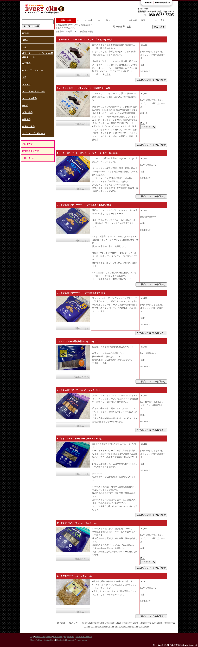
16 (126, 623)
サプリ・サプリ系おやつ (33, 133)
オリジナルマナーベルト (33, 91)
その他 (25, 105)
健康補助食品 (28, 126)
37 (106, 626)
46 (137, 626)
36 (102, 626)
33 (92, 626)
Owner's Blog (36, 640)
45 (133, 626)
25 (157, 623)
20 (139, 623)
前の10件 (61, 623)
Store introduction (84, 636)
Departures (69, 636)
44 (130, 626)
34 (96, 626)
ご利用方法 (27, 144)
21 (143, 623)
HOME (25, 33)
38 (109, 626)
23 (150, 623)
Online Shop (49, 640)
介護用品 (26, 119)
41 (120, 626)
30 (174, 623)
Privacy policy (80, 640)
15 (122, 623)
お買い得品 (27, 112)
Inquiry (69, 640)
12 (112, 623)
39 (113, 626)
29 (170, 623)
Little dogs (57, 636)
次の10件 (73, 623)
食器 (24, 77)
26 (160, 623)
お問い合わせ (28, 158)
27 (163, 623)
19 (136, 623)
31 (85, 626)
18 (133, 623)
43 (126, 626)
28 (167, 623)
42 (123, 626)
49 (147, 626)
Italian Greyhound (43, 636)
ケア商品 (26, 63)
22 (146, 623)
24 (153, 623)
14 (119, 623)
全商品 (25, 40)
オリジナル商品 (29, 98)
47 (140, 626)
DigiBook (60, 640)
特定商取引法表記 (30, 151)
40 (116, 626)
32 (89, 626)
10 (105, 623)
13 (115, 623)
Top (32, 636)
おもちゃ (26, 84)
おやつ (25, 47)
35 (99, 626)
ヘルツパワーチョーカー (33, 70)
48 (144, 626)
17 (129, 623)
